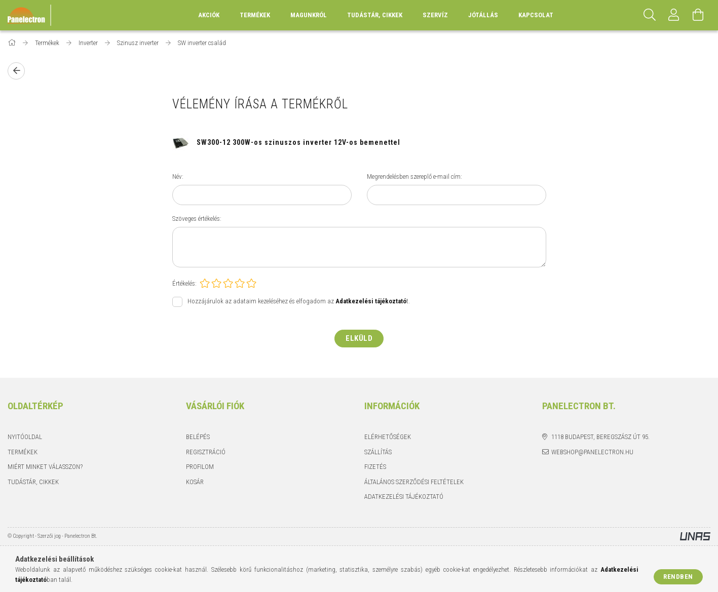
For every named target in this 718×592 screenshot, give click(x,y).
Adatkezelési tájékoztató (403, 496)
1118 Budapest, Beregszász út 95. (600, 437)
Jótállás (483, 15)
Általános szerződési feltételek (414, 482)
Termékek (22, 452)
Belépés (198, 437)
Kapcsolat (535, 15)
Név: (177, 176)
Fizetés (375, 466)
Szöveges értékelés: (196, 218)
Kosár (195, 482)
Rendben (678, 576)
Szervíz (435, 15)
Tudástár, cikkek (374, 15)
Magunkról (308, 15)
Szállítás (378, 452)
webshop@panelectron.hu (592, 452)
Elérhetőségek (387, 437)
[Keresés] (649, 15)
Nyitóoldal (25, 437)
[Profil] (674, 15)
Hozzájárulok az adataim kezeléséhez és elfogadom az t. (298, 301)
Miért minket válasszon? (45, 466)
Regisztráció (205, 452)
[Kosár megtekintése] (698, 15)
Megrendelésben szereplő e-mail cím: (414, 176)
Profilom (200, 466)
